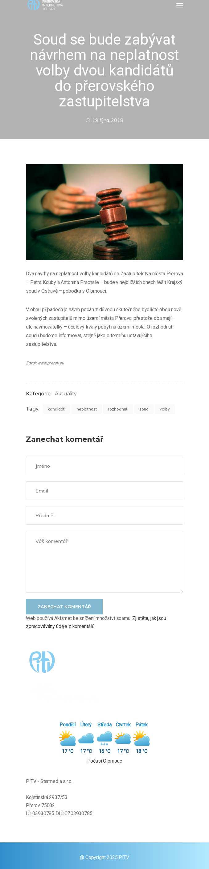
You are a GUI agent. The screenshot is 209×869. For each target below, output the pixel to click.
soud (144, 409)
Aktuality (66, 394)
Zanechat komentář (64, 606)
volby (165, 409)
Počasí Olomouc (104, 761)
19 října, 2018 (104, 120)
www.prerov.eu (50, 363)
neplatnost (86, 409)
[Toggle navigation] (179, 5)
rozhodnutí (118, 409)
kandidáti (56, 409)
